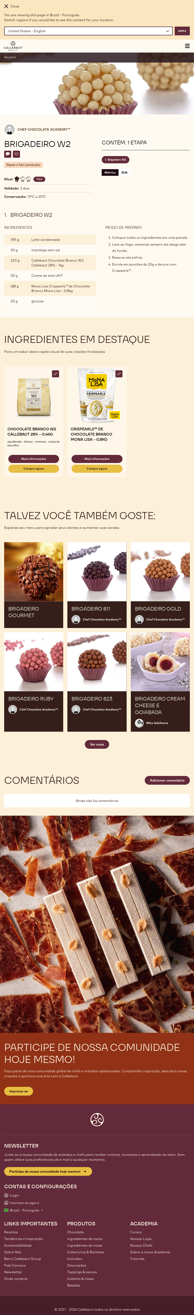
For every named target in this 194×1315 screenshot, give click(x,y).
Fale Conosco (15, 1265)
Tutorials (137, 1259)
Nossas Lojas (141, 1239)
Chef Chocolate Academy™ (43, 129)
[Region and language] (88, 31)
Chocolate (75, 1232)
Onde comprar (16, 1279)
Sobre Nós (12, 1252)
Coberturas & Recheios (85, 1252)
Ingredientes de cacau (85, 1239)
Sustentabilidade (18, 1245)
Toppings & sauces (82, 1272)
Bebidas (73, 1285)
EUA (124, 172)
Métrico (110, 172)
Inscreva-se (18, 1091)
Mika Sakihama (157, 723)
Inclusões (74, 1259)
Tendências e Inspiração (23, 1239)
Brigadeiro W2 (117, 159)
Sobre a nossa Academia (150, 1252)
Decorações (76, 1265)
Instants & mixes (80, 1279)
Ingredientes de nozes (85, 1245)
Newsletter (13, 1272)
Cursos (136, 1232)
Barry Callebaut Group (22, 1259)
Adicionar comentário (167, 780)
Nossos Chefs (141, 1245)
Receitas (10, 57)
